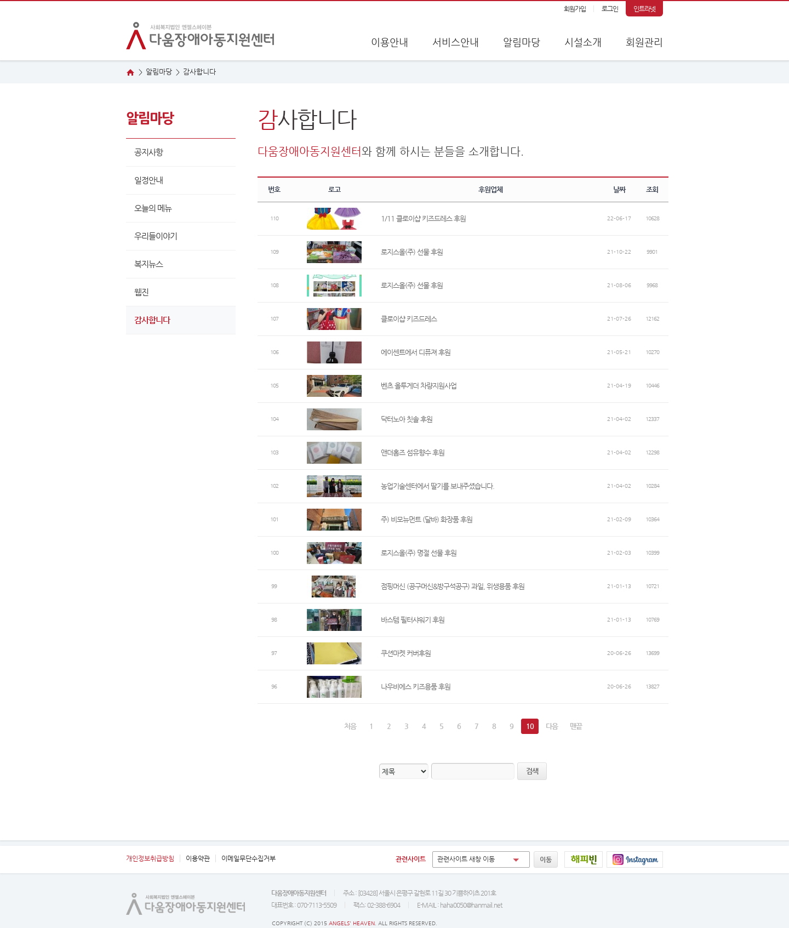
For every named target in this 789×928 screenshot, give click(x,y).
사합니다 (199, 71)
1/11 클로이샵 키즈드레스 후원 (423, 218)
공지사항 (148, 152)
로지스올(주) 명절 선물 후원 (418, 553)
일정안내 (148, 180)
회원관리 (644, 42)
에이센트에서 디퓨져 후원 (415, 352)
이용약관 (198, 858)
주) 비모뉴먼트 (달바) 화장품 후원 (426, 519)
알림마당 (521, 42)
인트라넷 (644, 9)
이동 (546, 859)
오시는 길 (763, 119)
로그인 (610, 8)
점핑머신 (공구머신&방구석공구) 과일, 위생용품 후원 (452, 586)
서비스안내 (455, 42)
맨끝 (576, 726)
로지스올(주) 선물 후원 (412, 252)
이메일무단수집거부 (248, 858)
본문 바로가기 (0, 1)
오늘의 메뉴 (152, 208)
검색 (532, 771)
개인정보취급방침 (150, 858)
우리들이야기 (155, 236)
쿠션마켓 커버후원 (406, 653)
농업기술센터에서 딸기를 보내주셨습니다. (437, 486)
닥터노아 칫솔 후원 (406, 419)
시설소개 (583, 42)
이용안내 (389, 42)
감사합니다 (152, 319)
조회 (652, 189)
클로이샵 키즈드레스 (409, 319)
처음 (350, 726)
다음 (552, 726)
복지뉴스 (148, 264)
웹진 (763, 153)
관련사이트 (411, 859)
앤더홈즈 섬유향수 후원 (412, 452)
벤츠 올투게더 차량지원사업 (418, 386)
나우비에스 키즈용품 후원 (415, 686)
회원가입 (575, 8)
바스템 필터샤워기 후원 (412, 620)
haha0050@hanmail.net (471, 905)
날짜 (619, 189)
